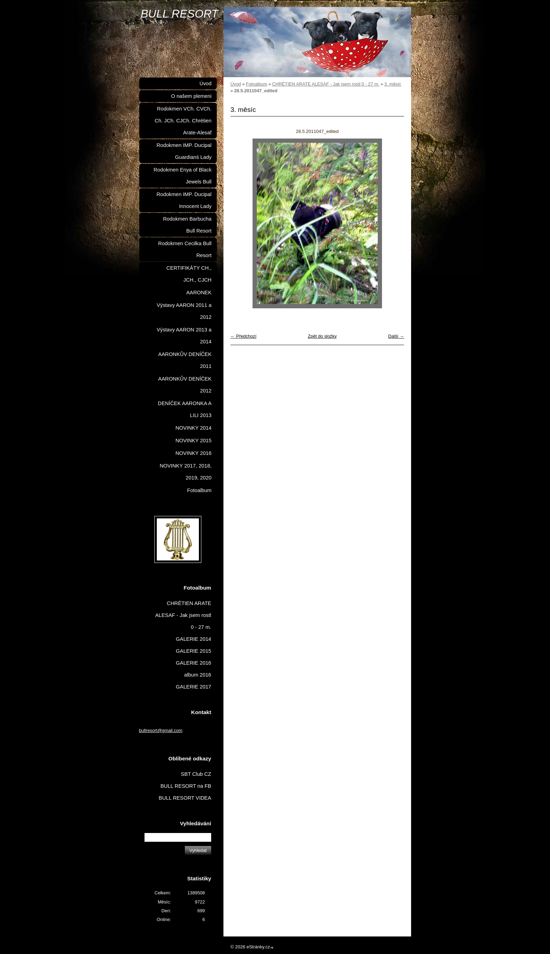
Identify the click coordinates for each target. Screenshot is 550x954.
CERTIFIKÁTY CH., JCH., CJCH (189, 274)
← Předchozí (243, 336)
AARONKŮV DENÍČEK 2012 (185, 385)
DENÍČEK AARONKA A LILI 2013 (185, 409)
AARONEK (199, 292)
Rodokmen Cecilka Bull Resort (185, 249)
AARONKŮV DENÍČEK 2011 (185, 360)
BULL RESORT (179, 13)
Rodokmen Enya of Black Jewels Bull (183, 175)
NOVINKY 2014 (193, 428)
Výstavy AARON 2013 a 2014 (184, 335)
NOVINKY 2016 (193, 453)
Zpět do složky (322, 336)
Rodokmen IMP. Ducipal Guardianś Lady (184, 151)
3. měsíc (392, 84)
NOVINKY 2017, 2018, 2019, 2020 (186, 472)
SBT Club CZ (196, 774)
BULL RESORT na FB (185, 786)
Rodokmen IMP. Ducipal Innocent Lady (184, 200)
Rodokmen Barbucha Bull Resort (187, 225)
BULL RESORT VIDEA (185, 798)
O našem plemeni (191, 96)
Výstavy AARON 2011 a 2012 (184, 311)
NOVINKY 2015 (193, 440)
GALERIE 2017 (193, 687)
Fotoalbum (256, 84)
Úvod (235, 84)
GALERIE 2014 (193, 639)
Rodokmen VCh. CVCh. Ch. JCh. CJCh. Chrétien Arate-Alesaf (183, 120)
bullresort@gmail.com (160, 730)
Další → (396, 336)
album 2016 (197, 675)
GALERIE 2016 (193, 663)
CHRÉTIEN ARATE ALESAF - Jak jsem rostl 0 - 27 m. (326, 84)
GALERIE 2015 (193, 651)
